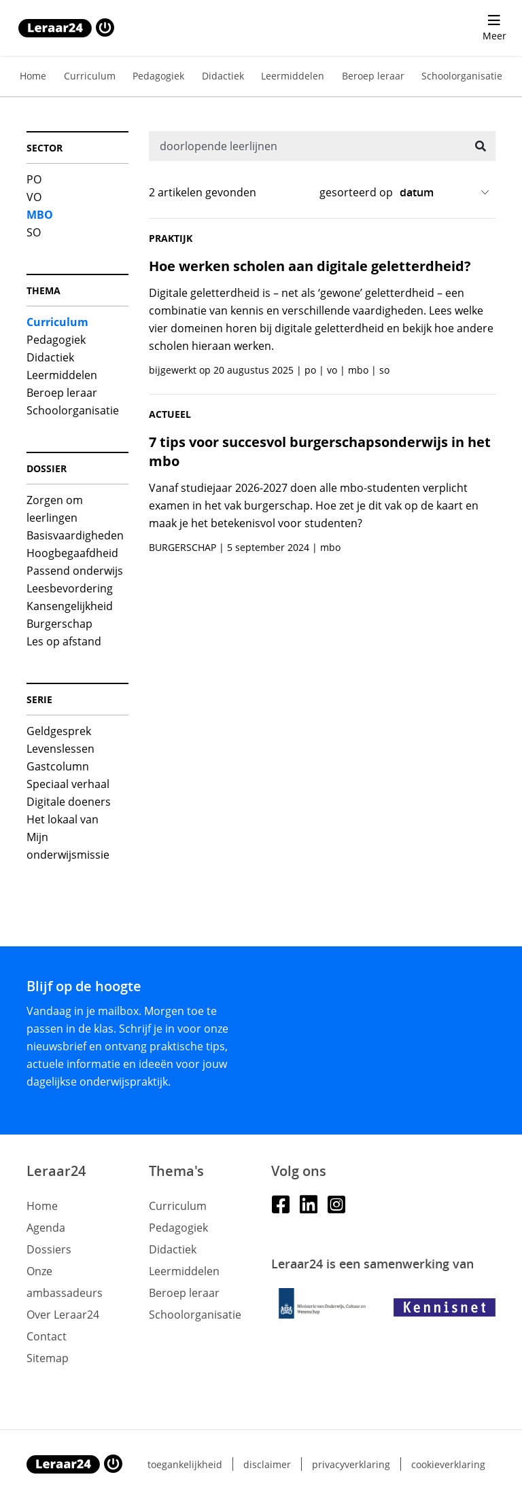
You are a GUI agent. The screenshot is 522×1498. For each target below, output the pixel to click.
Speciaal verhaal (68, 784)
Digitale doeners (69, 801)
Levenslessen (60, 748)
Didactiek (223, 75)
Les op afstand (64, 641)
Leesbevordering (70, 588)
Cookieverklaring (448, 1464)
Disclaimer (267, 1464)
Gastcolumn (58, 766)
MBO (40, 214)
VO (34, 197)
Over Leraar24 (63, 1314)
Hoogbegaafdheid (72, 553)
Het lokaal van (63, 819)
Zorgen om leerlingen (55, 509)
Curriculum (90, 75)
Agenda (46, 1227)
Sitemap (48, 1358)
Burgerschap (59, 623)
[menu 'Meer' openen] (494, 28)
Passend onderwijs (75, 570)
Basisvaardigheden (75, 535)
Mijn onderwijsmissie (68, 846)
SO (34, 232)
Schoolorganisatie (461, 75)
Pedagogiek (158, 75)
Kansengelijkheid (70, 606)
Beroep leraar (373, 75)
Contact (47, 1336)
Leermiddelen (292, 75)
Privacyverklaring (351, 1464)
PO (34, 179)
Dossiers (49, 1249)
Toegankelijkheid (184, 1464)
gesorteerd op (356, 192)
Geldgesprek (59, 731)
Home (33, 75)
